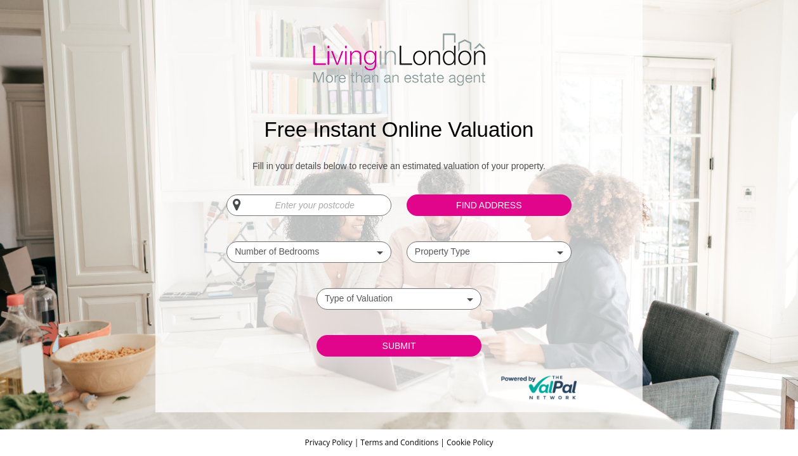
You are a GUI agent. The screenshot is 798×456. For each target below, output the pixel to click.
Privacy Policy (330, 442)
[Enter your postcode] (308, 205)
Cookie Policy (470, 442)
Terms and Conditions (399, 442)
